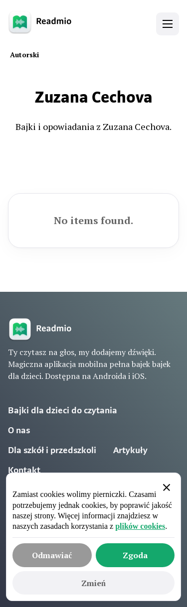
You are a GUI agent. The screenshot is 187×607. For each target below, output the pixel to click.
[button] (167, 23)
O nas (19, 431)
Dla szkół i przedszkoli (52, 451)
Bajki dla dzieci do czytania (62, 411)
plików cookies (140, 526)
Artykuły (130, 451)
